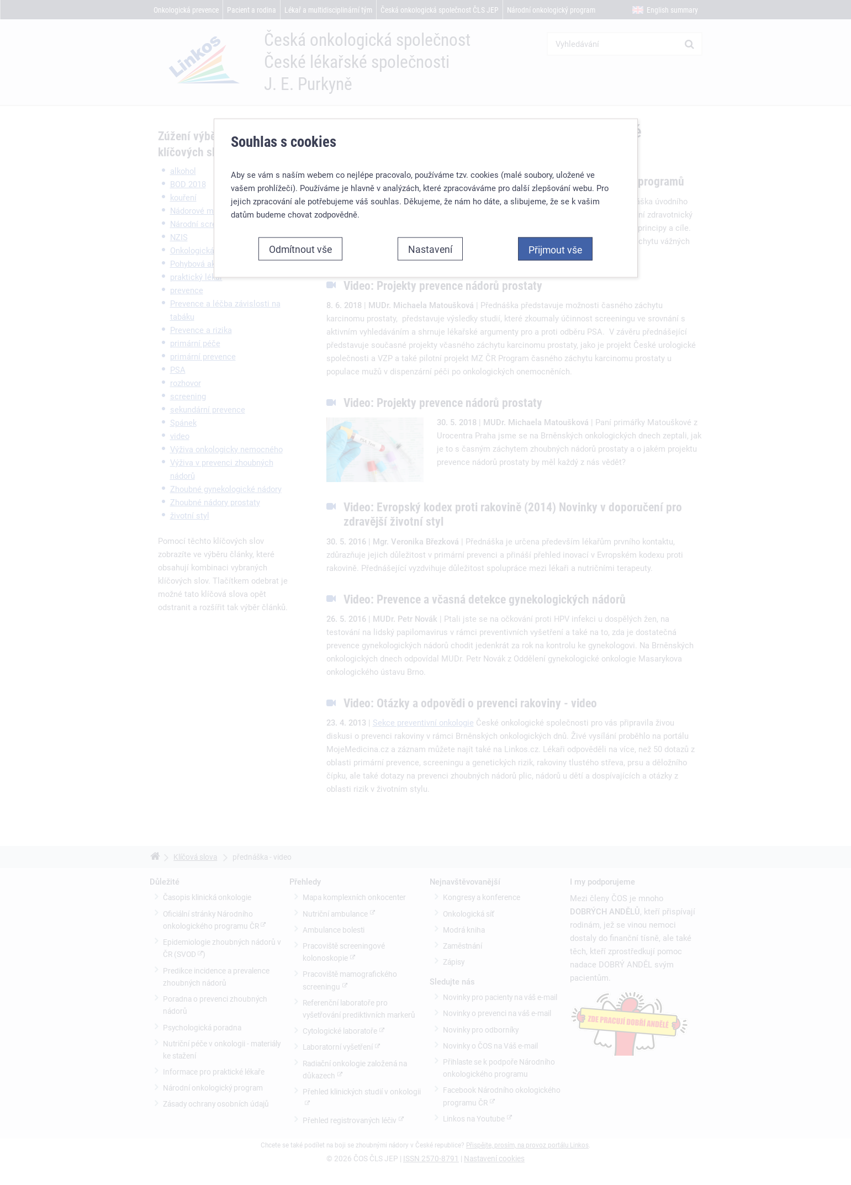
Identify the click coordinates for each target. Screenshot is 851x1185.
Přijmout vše (555, 240)
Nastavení (430, 239)
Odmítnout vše (300, 239)
